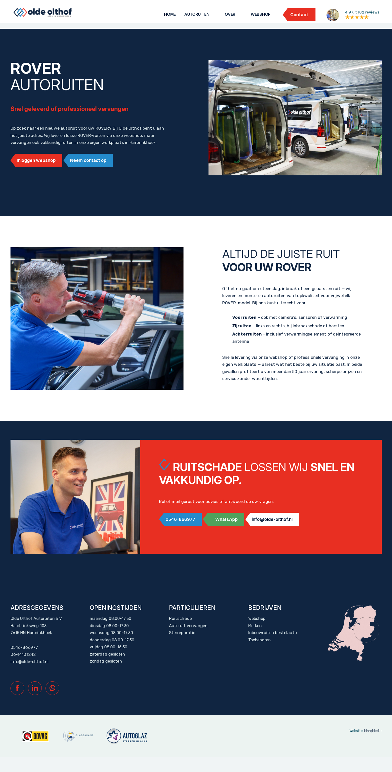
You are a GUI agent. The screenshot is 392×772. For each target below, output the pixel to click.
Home (170, 14)
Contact (299, 14)
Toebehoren (259, 652)
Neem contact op (93, 170)
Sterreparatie (181, 644)
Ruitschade (180, 628)
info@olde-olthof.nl (280, 530)
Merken (255, 636)
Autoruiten (197, 14)
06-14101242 (23, 667)
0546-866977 (182, 530)
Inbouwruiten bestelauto (272, 644)
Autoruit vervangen (188, 636)
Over (230, 14)
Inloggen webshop (38, 170)
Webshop (260, 14)
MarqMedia (373, 747)
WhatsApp (231, 530)
